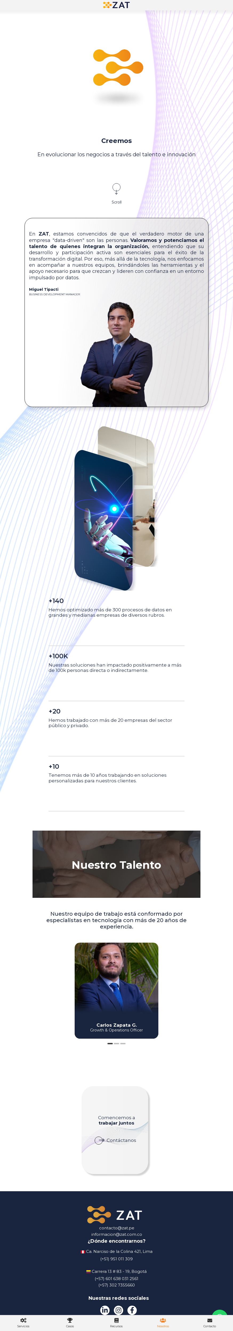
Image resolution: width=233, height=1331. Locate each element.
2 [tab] (116, 1043)
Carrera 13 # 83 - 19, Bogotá (119, 1271)
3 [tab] (123, 1043)
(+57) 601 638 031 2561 (116, 1278)
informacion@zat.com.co (116, 1234)
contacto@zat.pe (116, 1227)
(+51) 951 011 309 (116, 1258)
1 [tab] (110, 1043)
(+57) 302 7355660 (116, 1285)
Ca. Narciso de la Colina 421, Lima (119, 1251)
